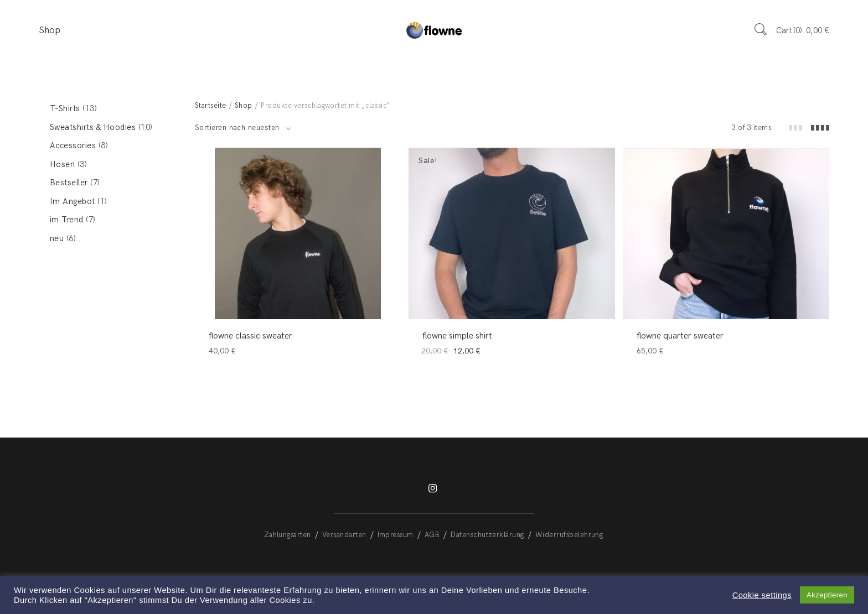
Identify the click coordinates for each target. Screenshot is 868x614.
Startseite (210, 105)
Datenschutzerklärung (487, 534)
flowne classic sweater (250, 336)
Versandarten (344, 534)
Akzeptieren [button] (827, 595)
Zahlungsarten (287, 534)
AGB (432, 534)
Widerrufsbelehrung (569, 534)
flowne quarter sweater (680, 336)
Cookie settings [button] (762, 595)
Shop (49, 30)
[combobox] (243, 128)
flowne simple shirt (457, 336)
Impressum (396, 534)
